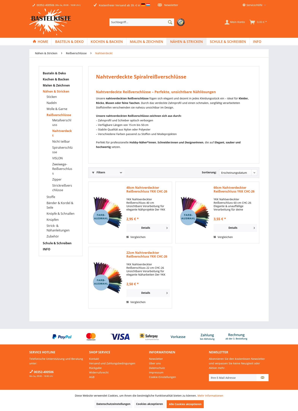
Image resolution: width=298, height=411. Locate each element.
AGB (91, 377)
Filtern (98, 172)
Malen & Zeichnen (56, 85)
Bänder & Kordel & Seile (60, 205)
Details (154, 227)
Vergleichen (136, 237)
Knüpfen (53, 220)
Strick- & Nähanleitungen (58, 228)
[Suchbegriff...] (141, 22)
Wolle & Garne (57, 109)
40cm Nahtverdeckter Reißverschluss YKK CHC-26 (146, 189)
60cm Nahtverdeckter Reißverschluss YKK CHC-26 (234, 189)
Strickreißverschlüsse (62, 187)
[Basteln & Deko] (69, 41)
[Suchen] (170, 22)
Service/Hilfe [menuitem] (253, 5)
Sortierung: (209, 172)
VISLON (57, 158)
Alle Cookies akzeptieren (185, 404)
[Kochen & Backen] (106, 41)
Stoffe (51, 197)
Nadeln (52, 103)
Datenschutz (157, 368)
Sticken (52, 97)
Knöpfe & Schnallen (60, 213)
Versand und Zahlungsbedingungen (112, 363)
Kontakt (94, 359)
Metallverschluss (61, 122)
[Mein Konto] (235, 22)
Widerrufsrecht (99, 372)
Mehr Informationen (210, 395)
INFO (46, 249)
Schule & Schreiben (57, 243)
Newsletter (168, 5)
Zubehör (53, 236)
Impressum (156, 372)
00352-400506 (45, 5)
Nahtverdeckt (62, 133)
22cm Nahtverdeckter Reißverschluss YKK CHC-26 (146, 254)
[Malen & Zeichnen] (146, 41)
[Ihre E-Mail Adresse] (233, 377)
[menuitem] (147, 22)
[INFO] (257, 41)
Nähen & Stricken (56, 91)
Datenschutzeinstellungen (113, 404)
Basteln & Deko (54, 73)
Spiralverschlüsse (62, 149)
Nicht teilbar (61, 141)
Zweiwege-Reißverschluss (62, 168)
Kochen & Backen (56, 79)
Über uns (155, 363)
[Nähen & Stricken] (186, 41)
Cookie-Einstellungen (162, 377)
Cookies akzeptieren (149, 404)
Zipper (57, 179)
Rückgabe (95, 368)
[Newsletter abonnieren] (263, 377)
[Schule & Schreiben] (227, 41)
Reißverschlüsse (59, 115)
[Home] (40, 41)
